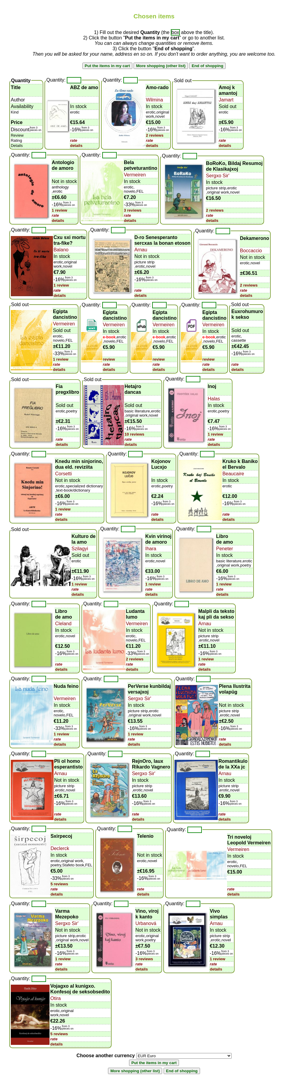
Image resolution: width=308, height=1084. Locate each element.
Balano (61, 249)
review (109, 359)
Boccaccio (251, 250)
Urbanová (145, 923)
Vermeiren (135, 174)
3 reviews (133, 210)
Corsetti (63, 473)
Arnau (140, 249)
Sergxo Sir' (217, 175)
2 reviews (155, 135)
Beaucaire (233, 473)
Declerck (60, 848)
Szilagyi (80, 548)
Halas (214, 398)
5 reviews (59, 884)
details (76, 145)
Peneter (224, 548)
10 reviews (134, 434)
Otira (55, 998)
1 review (59, 210)
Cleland (63, 623)
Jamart (226, 99)
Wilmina (154, 99)
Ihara (150, 548)
